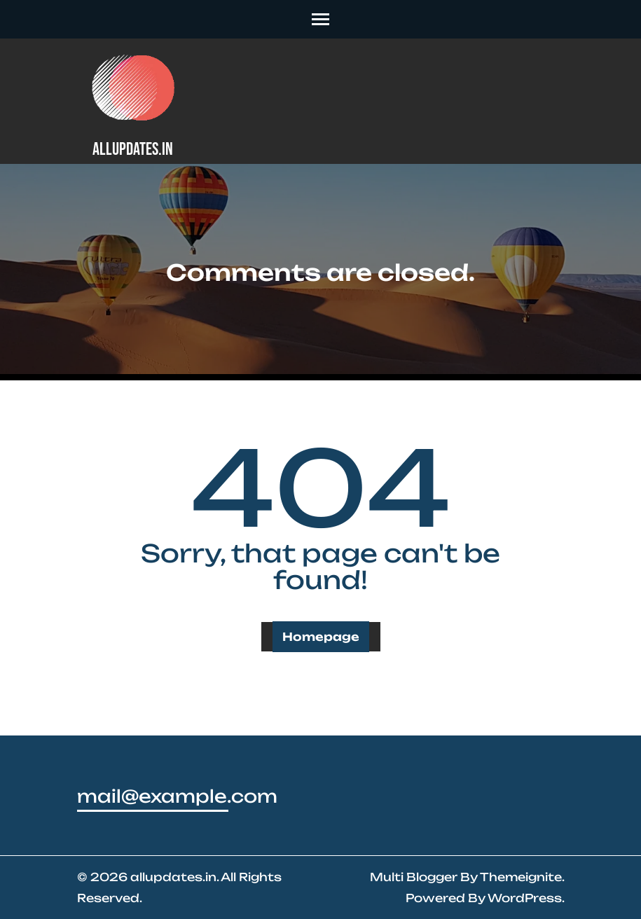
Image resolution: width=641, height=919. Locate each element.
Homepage (320, 637)
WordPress (525, 898)
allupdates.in (132, 149)
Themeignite (521, 877)
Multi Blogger (413, 877)
